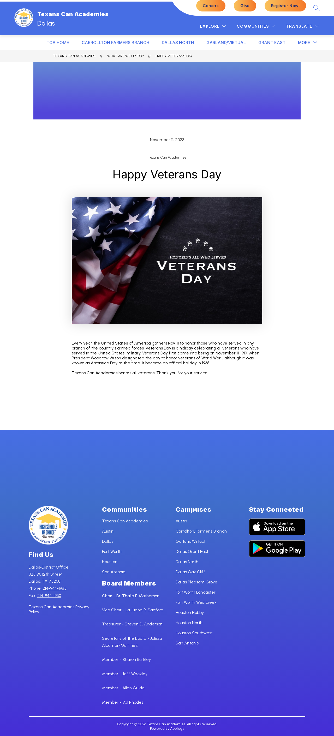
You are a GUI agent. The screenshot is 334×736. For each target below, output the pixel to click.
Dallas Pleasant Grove (196, 582)
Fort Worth (112, 551)
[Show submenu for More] (304, 42)
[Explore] (213, 26)
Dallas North (187, 561)
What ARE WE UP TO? (125, 56)
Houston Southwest (194, 632)
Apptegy (177, 728)
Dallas (107, 541)
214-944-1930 (49, 595)
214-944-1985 (55, 588)
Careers (211, 5)
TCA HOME (57, 42)
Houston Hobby (190, 612)
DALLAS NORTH (178, 42)
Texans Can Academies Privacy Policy (59, 609)
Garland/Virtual (226, 42)
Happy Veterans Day (174, 56)
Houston (109, 561)
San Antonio (113, 571)
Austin (108, 531)
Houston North (189, 622)
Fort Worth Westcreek (196, 602)
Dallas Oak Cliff (190, 571)
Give (245, 5)
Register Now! (285, 5)
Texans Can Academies (74, 56)
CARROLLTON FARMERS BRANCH (115, 42)
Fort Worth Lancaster (196, 592)
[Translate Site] (302, 26)
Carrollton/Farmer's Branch (201, 531)
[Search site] (316, 8)
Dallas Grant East (192, 551)
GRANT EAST (271, 42)
